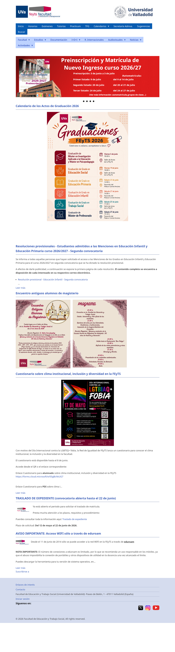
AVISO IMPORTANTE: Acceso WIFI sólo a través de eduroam (58, 533)
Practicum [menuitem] (75, 26)
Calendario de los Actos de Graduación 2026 (47, 106)
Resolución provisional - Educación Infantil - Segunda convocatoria (53, 279)
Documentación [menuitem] (58, 39)
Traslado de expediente (74, 519)
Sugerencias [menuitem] (143, 26)
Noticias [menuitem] (135, 40)
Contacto (20, 589)
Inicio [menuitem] (21, 26)
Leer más (20, 287)
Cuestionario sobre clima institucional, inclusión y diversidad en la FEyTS (68, 374)
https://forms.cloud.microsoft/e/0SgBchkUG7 (39, 476)
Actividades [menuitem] (24, 46)
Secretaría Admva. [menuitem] (123, 26)
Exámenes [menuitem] (47, 26)
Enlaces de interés (25, 584)
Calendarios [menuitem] (100, 27)
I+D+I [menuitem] (75, 40)
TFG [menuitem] (87, 26)
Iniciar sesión (23, 598)
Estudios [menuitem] (39, 40)
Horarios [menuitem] (32, 26)
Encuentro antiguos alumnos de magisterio (47, 293)
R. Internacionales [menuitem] (94, 39)
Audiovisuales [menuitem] (116, 40)
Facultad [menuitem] (23, 40)
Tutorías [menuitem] (61, 26)
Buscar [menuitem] (21, 31)
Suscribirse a (22, 571)
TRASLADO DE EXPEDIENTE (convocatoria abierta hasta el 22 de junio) (66, 498)
